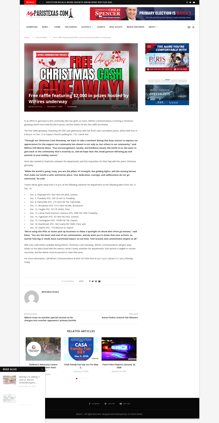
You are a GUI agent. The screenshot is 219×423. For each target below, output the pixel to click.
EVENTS (101, 27)
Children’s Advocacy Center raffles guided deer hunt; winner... (43, 367)
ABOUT (152, 27)
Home (26, 37)
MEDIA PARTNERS (135, 27)
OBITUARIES (71, 27)
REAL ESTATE (115, 27)
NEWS (45, 27)
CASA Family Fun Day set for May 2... (81, 366)
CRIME (57, 27)
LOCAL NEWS (41, 37)
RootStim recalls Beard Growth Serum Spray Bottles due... (80, 2)
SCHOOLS (86, 27)
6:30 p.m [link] (28, 134)
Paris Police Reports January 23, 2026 (119, 366)
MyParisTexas (36, 106)
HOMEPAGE (32, 27)
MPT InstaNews (50, 90)
